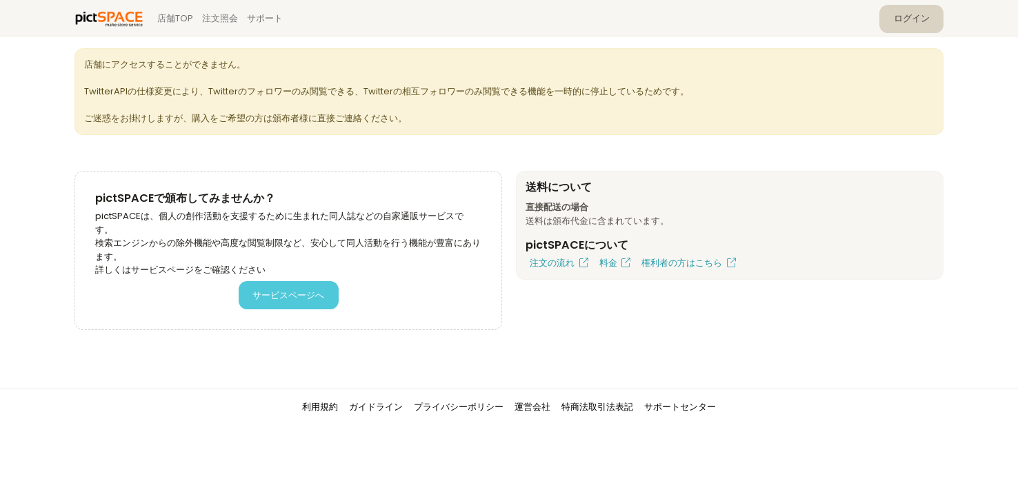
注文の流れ (559, 262)
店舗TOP (175, 18)
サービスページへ (288, 295)
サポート (265, 18)
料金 (615, 262)
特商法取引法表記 (597, 406)
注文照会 (220, 18)
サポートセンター (680, 406)
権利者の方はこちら (688, 262)
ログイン (912, 18)
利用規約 (320, 406)
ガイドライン (376, 406)
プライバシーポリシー (458, 406)
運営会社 (532, 406)
